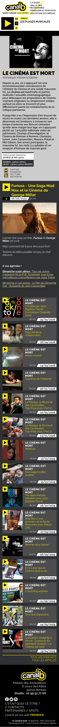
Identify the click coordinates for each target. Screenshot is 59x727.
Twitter (14, 169)
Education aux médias (42, 13)
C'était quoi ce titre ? (22, 703)
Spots (34, 710)
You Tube (15, 174)
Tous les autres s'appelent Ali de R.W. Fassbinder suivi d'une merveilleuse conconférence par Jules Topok (29, 274)
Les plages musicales (35, 21)
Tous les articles (44, 660)
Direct (24, 18)
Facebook (15, 172)
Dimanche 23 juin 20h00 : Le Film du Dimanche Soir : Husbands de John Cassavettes (29, 284)
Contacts (16, 707)
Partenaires (15, 710)
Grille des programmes (37, 6)
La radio (35, 2)
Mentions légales (48, 723)
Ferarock (37, 714)
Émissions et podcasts (43, 10)
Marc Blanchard (47, 721)
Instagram (16, 177)
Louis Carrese (32, 723)
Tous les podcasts (43, 657)
